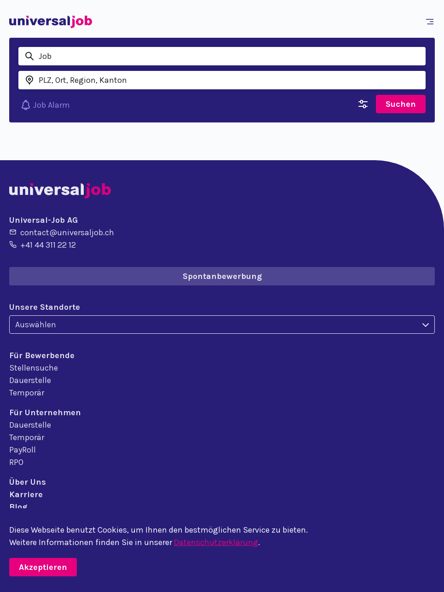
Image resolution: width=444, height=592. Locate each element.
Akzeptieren (43, 567)
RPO (16, 462)
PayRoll (22, 450)
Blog (18, 507)
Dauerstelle (30, 380)
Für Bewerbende (42, 355)
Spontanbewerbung (222, 276)
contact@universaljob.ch (61, 232)
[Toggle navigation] (431, 21)
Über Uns (27, 482)
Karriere (26, 494)
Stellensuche (33, 368)
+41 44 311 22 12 (42, 244)
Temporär (26, 393)
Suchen (401, 104)
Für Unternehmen (45, 412)
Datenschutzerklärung (216, 542)
